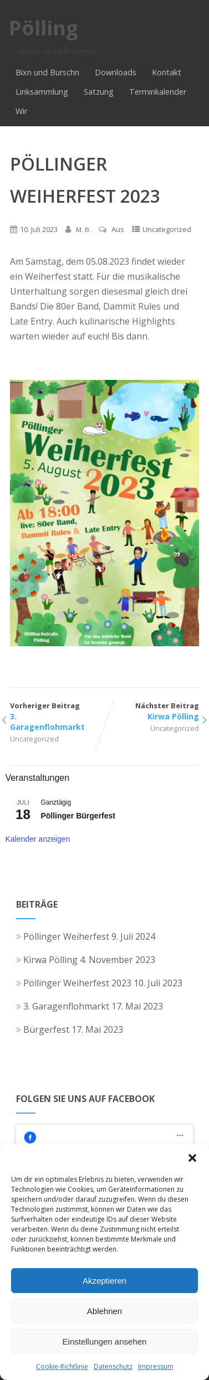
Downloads (115, 72)
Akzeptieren (104, 1280)
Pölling (43, 28)
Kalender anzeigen (37, 839)
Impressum (156, 1366)
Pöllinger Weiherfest (62, 936)
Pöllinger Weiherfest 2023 (73, 983)
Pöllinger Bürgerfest (77, 815)
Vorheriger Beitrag (57, 716)
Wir (21, 111)
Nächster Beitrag (152, 711)
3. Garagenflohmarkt (62, 1006)
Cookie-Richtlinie (62, 1366)
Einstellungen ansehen (105, 1341)
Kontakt (166, 72)
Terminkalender (157, 91)
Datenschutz (113, 1366)
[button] (192, 1157)
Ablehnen (104, 1311)
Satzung (99, 91)
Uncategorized (166, 229)
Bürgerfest (42, 1029)
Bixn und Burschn (47, 72)
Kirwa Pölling (47, 960)
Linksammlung (42, 91)
